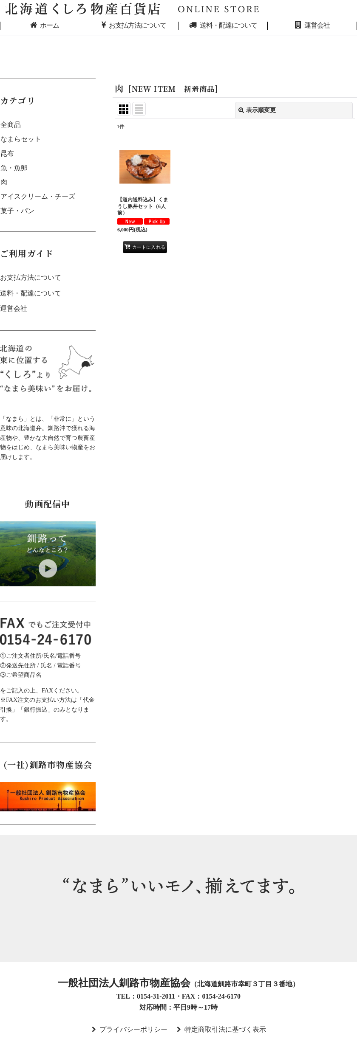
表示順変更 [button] (257, 110)
